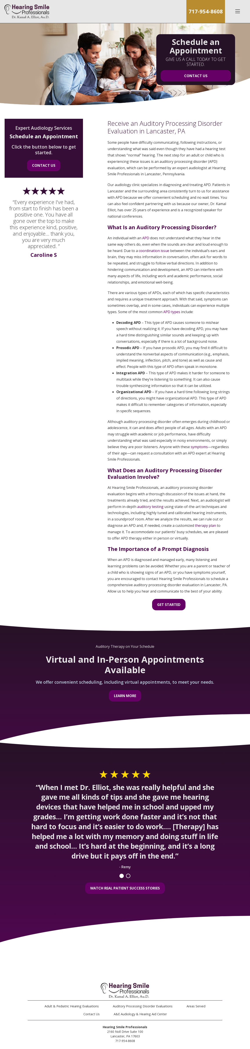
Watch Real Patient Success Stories (125, 888)
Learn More (125, 695)
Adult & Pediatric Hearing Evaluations (72, 1006)
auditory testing (150, 506)
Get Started (168, 604)
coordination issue (154, 250)
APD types (171, 311)
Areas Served (196, 1006)
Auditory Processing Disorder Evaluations (143, 1006)
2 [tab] (128, 876)
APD (145, 238)
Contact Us (195, 75)
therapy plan (205, 525)
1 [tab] (121, 876)
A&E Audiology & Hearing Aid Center (140, 1014)
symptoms (199, 446)
